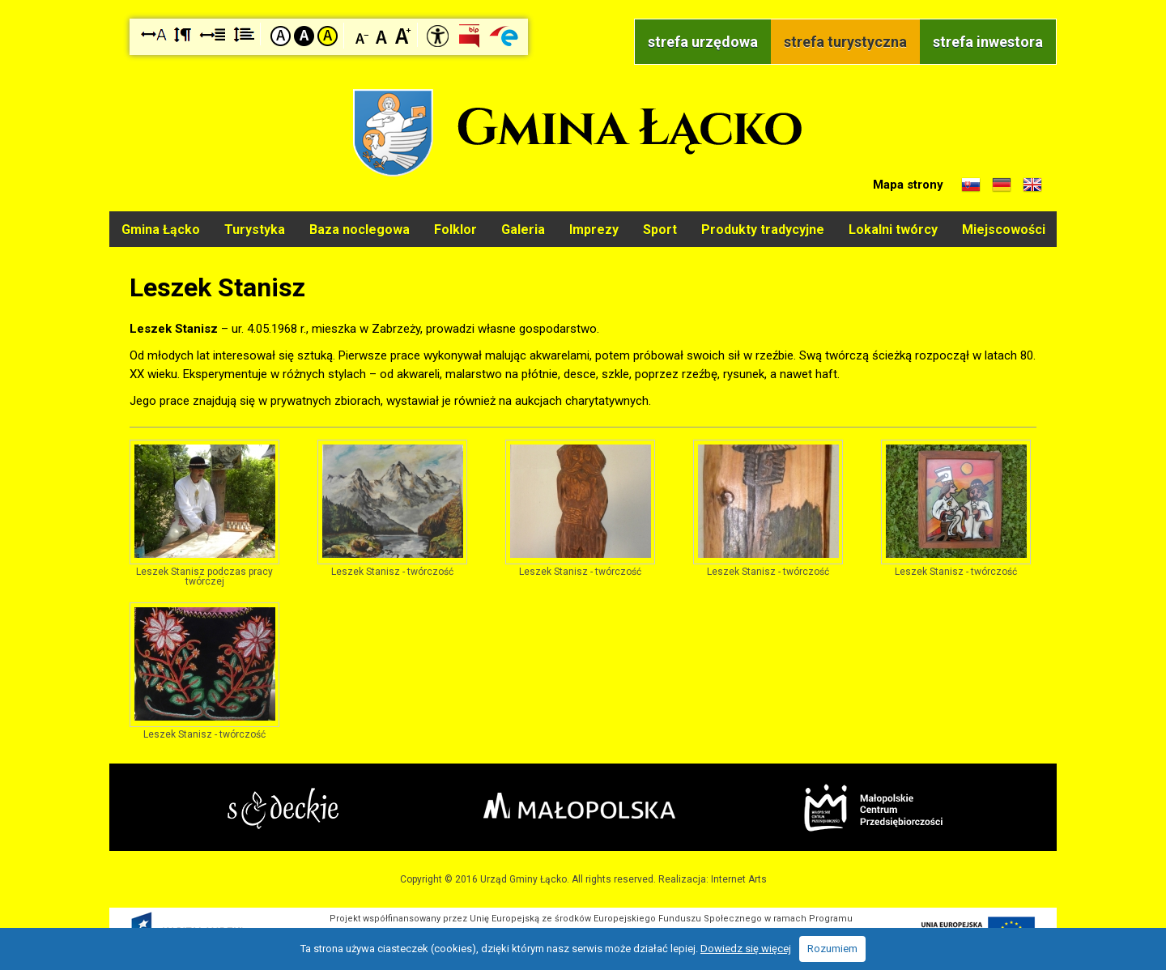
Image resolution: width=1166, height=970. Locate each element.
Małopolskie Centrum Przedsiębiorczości (873, 808)
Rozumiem (832, 948)
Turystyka (254, 229)
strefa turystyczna (845, 41)
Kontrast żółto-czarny (327, 36)
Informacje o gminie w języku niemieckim (1001, 185)
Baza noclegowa (359, 229)
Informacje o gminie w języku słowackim (971, 185)
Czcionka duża (402, 35)
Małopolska (579, 806)
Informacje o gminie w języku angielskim (1032, 185)
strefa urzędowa (703, 41)
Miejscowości (1003, 229)
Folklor (455, 229)
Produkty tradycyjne (762, 229)
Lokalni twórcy (893, 229)
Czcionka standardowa (382, 35)
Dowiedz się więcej (745, 948)
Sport (660, 229)
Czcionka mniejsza (362, 35)
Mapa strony (908, 184)
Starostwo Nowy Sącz (283, 808)
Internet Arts (739, 879)
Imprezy (594, 229)
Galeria (523, 229)
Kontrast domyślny (280, 36)
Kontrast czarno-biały (304, 36)
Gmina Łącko (160, 229)
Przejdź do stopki (583, 0)
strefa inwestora (988, 41)
